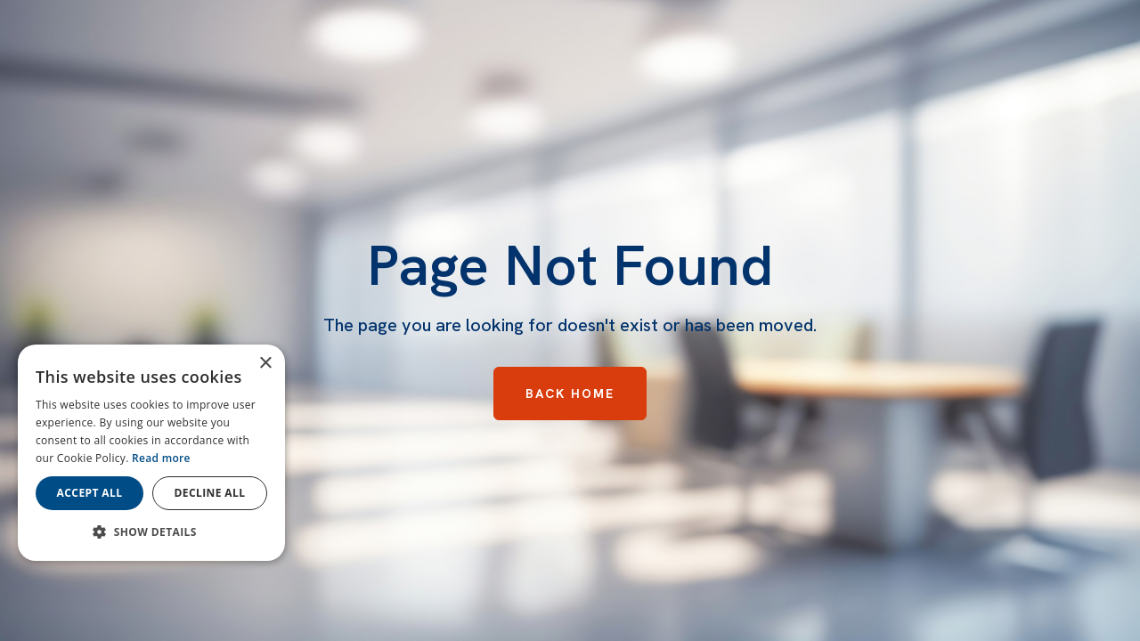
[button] (151, 532)
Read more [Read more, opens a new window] (161, 458)
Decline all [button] (210, 492)
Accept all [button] (90, 492)
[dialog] (151, 453)
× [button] (265, 363)
